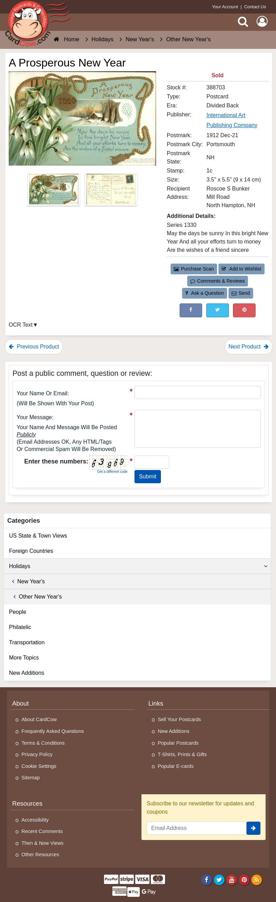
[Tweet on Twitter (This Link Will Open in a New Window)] (217, 310)
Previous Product (34, 347)
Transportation (27, 642)
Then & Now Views (42, 843)
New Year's (27, 581)
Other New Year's (35, 597)
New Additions (26, 673)
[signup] (253, 828)
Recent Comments (42, 831)
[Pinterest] (244, 879)
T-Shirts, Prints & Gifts (182, 754)
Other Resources (40, 854)
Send (241, 293)
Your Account (225, 6)
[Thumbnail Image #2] (111, 191)
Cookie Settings (39, 766)
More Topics (24, 658)
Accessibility (35, 820)
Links (155, 703)
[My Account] (262, 21)
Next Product (248, 347)
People (17, 612)
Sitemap (30, 777)
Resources (27, 803)
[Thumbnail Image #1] (54, 191)
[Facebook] (206, 879)
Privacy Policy (37, 754)
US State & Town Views (38, 536)
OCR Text (21, 325)
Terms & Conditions (43, 743)
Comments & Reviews (217, 281)
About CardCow (39, 719)
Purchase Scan (194, 269)
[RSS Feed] (257, 879)
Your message (34, 417)
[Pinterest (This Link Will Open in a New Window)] (244, 310)
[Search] (243, 21)
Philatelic (20, 627)
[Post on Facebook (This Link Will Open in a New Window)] (191, 310)
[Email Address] (197, 828)
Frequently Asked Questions (52, 731)
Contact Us (255, 6)
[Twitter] (219, 879)
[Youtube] (232, 879)
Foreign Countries (31, 551)
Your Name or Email (42, 393)
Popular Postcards (178, 743)
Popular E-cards (175, 766)
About (20, 703)
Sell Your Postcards (179, 719)
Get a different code (112, 472)
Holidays (138, 566)
